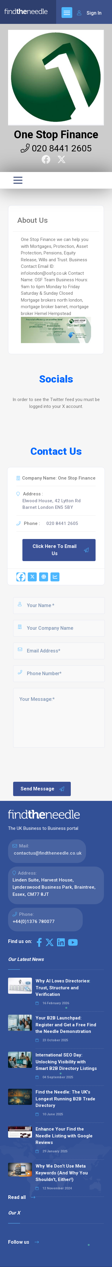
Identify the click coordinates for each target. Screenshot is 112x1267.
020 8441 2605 (56, 148)
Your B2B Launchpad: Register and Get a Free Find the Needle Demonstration (66, 1024)
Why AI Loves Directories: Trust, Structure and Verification (63, 987)
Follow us (23, 1242)
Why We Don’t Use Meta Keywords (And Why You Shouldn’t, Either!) (62, 1172)
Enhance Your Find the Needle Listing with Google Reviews (64, 1135)
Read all (21, 1197)
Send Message (43, 789)
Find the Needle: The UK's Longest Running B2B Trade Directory (65, 1098)
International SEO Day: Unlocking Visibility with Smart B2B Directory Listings (66, 1061)
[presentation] (57, 764)
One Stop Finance (56, 134)
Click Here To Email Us (61, 549)
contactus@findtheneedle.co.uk (48, 853)
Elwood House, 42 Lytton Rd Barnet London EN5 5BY (51, 504)
